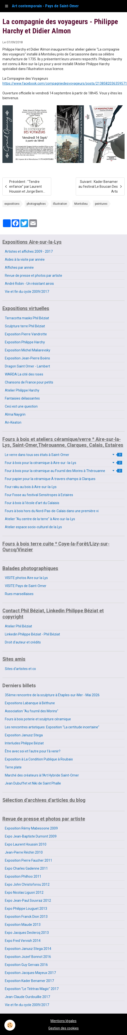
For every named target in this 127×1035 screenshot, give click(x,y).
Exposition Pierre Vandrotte (26, 334)
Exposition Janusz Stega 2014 (28, 949)
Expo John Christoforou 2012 (27, 884)
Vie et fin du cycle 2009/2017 (27, 292)
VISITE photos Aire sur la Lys (26, 578)
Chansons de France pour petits (29, 382)
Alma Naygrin (15, 414)
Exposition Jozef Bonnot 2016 (28, 957)
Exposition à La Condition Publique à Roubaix (39, 759)
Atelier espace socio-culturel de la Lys (33, 527)
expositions (11, 203)
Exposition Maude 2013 (23, 925)
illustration (60, 203)
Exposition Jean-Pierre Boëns (27, 358)
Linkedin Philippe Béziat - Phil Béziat (32, 634)
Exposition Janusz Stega (24, 735)
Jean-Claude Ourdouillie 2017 (27, 997)
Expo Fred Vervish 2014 (23, 941)
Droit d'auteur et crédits (23, 642)
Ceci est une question (21, 406)
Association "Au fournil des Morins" (31, 711)
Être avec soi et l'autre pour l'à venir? (32, 751)
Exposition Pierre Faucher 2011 (28, 860)
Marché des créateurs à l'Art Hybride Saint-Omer (42, 775)
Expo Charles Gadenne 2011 (26, 868)
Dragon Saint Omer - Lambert (27, 366)
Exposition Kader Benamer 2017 (29, 981)
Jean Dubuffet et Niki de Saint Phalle (33, 783)
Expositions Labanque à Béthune (30, 703)
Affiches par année (19, 267)
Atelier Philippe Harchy (22, 390)
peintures (101, 203)
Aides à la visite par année (25, 259)
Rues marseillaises (19, 594)
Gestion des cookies (63, 1028)
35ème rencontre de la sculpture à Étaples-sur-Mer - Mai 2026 (52, 695)
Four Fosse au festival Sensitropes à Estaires (39, 495)
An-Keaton (13, 422)
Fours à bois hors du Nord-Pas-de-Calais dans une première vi (52, 511)
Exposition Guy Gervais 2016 (26, 965)
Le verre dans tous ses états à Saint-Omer (63, 455)
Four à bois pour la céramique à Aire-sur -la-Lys (63, 463)
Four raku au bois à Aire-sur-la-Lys (31, 487)
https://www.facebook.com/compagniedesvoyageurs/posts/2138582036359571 (64, 83)
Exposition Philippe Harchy (25, 342)
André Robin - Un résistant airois (29, 284)
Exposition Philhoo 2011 (23, 876)
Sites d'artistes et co (20, 669)
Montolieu (81, 203)
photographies (36, 203)
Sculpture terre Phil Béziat (25, 326)
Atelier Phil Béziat (18, 626)
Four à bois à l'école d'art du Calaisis (32, 503)
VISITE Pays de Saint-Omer (25, 586)
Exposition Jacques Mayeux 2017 (30, 973)
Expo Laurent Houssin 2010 (25, 844)
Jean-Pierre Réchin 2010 (24, 852)
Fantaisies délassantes (22, 398)
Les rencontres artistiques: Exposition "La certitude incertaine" (52, 727)
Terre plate (13, 767)
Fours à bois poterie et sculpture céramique (38, 719)
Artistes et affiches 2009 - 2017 (29, 251)
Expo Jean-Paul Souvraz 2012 (28, 900)
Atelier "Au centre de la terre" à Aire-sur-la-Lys (40, 519)
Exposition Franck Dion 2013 (26, 917)
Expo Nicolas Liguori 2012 (24, 892)
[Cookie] (9, 1025)
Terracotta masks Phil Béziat (27, 318)
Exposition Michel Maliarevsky (27, 350)
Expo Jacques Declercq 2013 (27, 933)
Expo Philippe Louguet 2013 (26, 908)
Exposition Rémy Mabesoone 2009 (31, 828)
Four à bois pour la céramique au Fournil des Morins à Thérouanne (63, 471)
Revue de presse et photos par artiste (33, 275)
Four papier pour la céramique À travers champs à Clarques (50, 479)
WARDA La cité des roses (24, 374)
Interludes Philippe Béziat (24, 743)
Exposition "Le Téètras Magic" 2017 (32, 989)
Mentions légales (63, 1021)
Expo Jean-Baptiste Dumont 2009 (31, 836)
